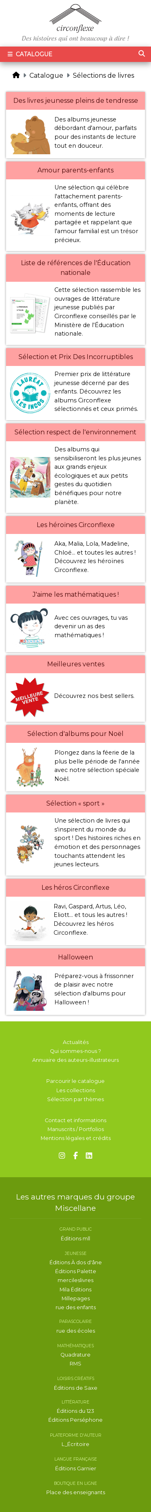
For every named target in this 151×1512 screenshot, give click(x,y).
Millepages (76, 1298)
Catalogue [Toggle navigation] (29, 54)
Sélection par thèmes (75, 1099)
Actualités (76, 1042)
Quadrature (75, 1355)
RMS (75, 1364)
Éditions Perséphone (75, 1420)
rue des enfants (76, 1307)
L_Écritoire (75, 1444)
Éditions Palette (75, 1271)
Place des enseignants (75, 1492)
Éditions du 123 (75, 1411)
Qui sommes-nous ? (75, 1051)
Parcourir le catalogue (75, 1081)
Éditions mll (75, 1239)
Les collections (75, 1090)
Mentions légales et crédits (76, 1138)
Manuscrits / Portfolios (76, 1129)
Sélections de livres (103, 75)
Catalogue (46, 75)
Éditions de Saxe (75, 1388)
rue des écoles (75, 1331)
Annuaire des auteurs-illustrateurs (75, 1060)
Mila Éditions (75, 1290)
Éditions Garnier (75, 1468)
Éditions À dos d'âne (76, 1262)
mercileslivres (75, 1280)
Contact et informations (75, 1120)
